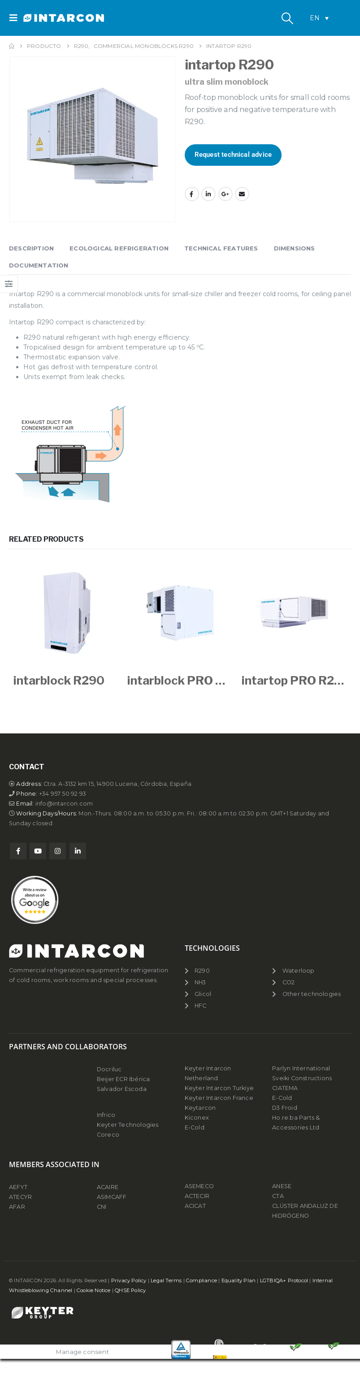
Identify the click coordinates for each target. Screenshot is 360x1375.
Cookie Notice (94, 1290)
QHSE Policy (130, 1290)
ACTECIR (197, 1196)
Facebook (192, 194)
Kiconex (197, 1117)
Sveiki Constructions (302, 1078)
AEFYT (18, 1187)
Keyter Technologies (128, 1124)
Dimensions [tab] (294, 248)
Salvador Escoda (122, 1089)
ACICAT (195, 1206)
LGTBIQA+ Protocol (284, 1280)
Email (242, 194)
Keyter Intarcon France (219, 1098)
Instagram (57, 851)
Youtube (38, 851)
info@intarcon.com (64, 803)
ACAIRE (107, 1187)
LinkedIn (208, 194)
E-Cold (194, 1127)
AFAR (17, 1206)
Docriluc (109, 1069)
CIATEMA (285, 1088)
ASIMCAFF (112, 1197)
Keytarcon (200, 1107)
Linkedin (77, 851)
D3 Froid (284, 1107)
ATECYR (20, 1197)
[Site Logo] (48, 18)
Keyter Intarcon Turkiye (219, 1088)
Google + (225, 194)
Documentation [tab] (39, 265)
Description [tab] (31, 248)
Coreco (108, 1134)
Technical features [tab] (221, 248)
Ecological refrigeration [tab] (119, 248)
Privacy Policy (129, 1280)
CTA (278, 1196)
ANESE (281, 1186)
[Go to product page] (65, 612)
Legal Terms (166, 1280)
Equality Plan (238, 1280)
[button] (16, 18)
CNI (102, 1206)
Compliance (201, 1280)
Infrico (106, 1115)
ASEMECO (199, 1186)
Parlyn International (301, 1068)
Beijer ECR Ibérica (123, 1079)
